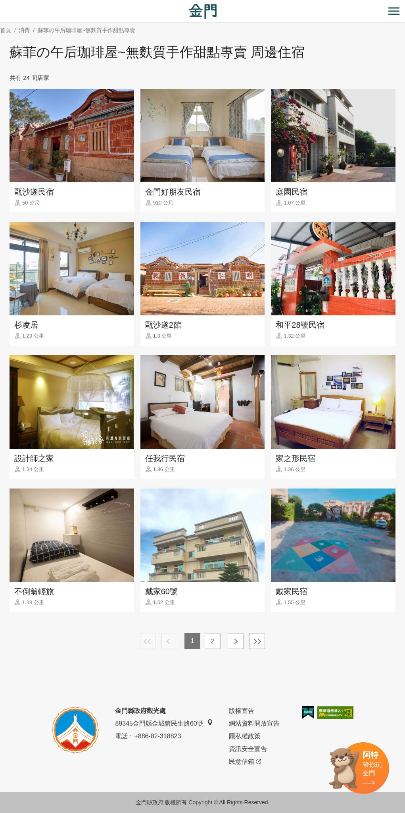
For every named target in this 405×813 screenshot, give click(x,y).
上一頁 (169, 641)
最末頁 (257, 641)
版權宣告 (241, 710)
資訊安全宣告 (248, 748)
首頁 (5, 30)
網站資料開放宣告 (254, 723)
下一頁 (236, 641)
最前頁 (148, 641)
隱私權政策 (245, 736)
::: (2, 4)
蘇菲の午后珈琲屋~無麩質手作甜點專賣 (86, 30)
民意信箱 (245, 762)
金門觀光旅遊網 (202, 11)
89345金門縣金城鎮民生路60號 (164, 723)
